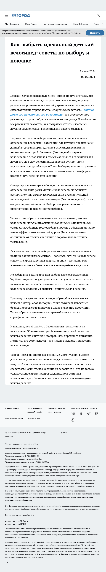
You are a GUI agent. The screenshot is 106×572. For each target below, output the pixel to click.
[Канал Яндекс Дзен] (97, 413)
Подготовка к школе (14, 418)
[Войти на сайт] (98, 15)
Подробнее (23, 537)
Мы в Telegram (80, 24)
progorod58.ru (53, 480)
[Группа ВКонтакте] (73, 413)
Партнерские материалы (55, 24)
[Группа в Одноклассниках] (81, 413)
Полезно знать (33, 418)
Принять (95, 32)
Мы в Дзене (31, 24)
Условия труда (39, 433)
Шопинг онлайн (12, 408)
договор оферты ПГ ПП (15, 524)
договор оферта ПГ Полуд (16, 521)
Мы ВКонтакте (12, 24)
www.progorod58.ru (29, 444)
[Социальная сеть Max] (73, 420)
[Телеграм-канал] (89, 413)
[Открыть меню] (6, 15)
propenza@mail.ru (47, 453)
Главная (64, 433)
